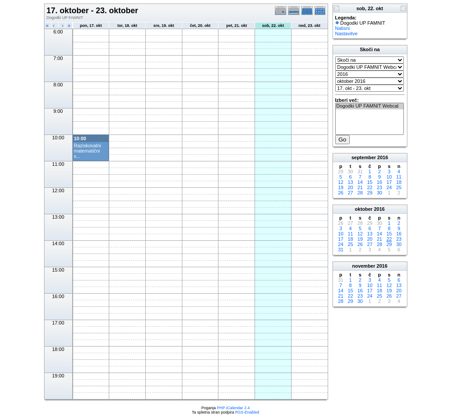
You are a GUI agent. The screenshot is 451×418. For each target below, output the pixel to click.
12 (340, 182)
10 (389, 176)
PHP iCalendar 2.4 (233, 408)
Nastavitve (346, 33)
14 (359, 182)
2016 (382, 157)
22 (369, 187)
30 (379, 192)
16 (379, 182)
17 (389, 182)
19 (340, 187)
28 (359, 192)
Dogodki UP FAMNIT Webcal (369, 106)
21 (359, 187)
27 (350, 192)
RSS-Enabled (247, 412)
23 (379, 187)
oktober (364, 209)
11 (398, 176)
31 (340, 249)
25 (398, 187)
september (363, 157)
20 (350, 187)
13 (350, 182)
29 (369, 192)
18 (398, 182)
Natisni (342, 28)
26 (340, 192)
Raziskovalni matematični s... (87, 151)
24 (389, 187)
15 (369, 182)
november (363, 266)
